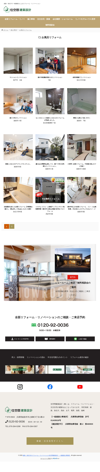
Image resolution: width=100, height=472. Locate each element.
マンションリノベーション (18, 77)
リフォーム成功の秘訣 (79, 357)
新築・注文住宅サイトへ (50, 441)
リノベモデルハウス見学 (85, 19)
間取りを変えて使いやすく (81, 118)
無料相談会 (50, 25)
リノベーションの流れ (36, 357)
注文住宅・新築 (43, 19)
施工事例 (31, 19)
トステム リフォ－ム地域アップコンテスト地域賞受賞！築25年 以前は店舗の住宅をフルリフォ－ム (50, 209)
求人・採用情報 (17, 357)
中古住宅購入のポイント (58, 357)
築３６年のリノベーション (18, 118)
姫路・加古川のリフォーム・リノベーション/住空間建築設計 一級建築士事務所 (46, 455)
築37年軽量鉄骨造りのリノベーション (50, 77)
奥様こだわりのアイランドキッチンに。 (18, 164)
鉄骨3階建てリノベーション (82, 77)
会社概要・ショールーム (63, 19)
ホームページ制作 (45, 458)
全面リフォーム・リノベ (15, 19)
